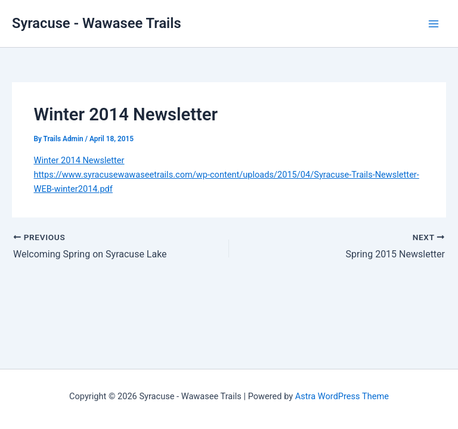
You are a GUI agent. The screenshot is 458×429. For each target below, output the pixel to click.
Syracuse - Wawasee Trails (96, 23)
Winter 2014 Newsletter (78, 160)
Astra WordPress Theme (342, 396)
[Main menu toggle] (433, 23)
